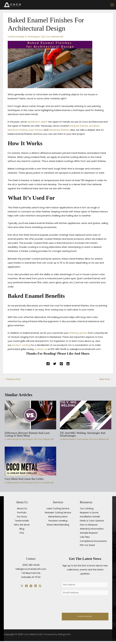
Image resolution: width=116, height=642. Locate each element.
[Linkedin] (67, 363)
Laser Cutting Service (58, 508)
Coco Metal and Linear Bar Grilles (24, 478)
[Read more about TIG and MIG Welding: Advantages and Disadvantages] (85, 414)
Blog (21, 528)
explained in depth (37, 121)
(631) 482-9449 (30, 564)
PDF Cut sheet (87, 544)
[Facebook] (48, 363)
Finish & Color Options (92, 520)
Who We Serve (22, 524)
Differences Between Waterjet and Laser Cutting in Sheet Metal (27, 434)
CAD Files (85, 536)
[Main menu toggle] (112, 4)
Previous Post (12, 378)
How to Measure (89, 524)
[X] (22, 585)
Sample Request (89, 532)
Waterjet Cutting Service (58, 512)
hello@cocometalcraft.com (31, 568)
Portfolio (21, 512)
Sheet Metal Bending (58, 524)
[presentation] (85, 604)
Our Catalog (86, 508)
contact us (41, 348)
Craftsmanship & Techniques (24, 36)
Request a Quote (89, 512)
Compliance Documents (93, 540)
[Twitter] (54, 363)
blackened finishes (59, 129)
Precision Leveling (57, 520)
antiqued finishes (78, 125)
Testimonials (22, 520)
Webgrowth (64, 635)
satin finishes (36, 129)
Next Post (106, 378)
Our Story (22, 516)
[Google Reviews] (40, 585)
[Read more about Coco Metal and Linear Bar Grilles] (30, 460)
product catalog (21, 344)
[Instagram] (31, 585)
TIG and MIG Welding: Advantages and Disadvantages (82, 434)
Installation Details (90, 516)
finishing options (78, 332)
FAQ (22, 532)
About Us (22, 508)
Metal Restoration (58, 516)
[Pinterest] (61, 363)
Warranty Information (92, 528)
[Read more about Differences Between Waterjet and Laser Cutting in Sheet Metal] (30, 414)
